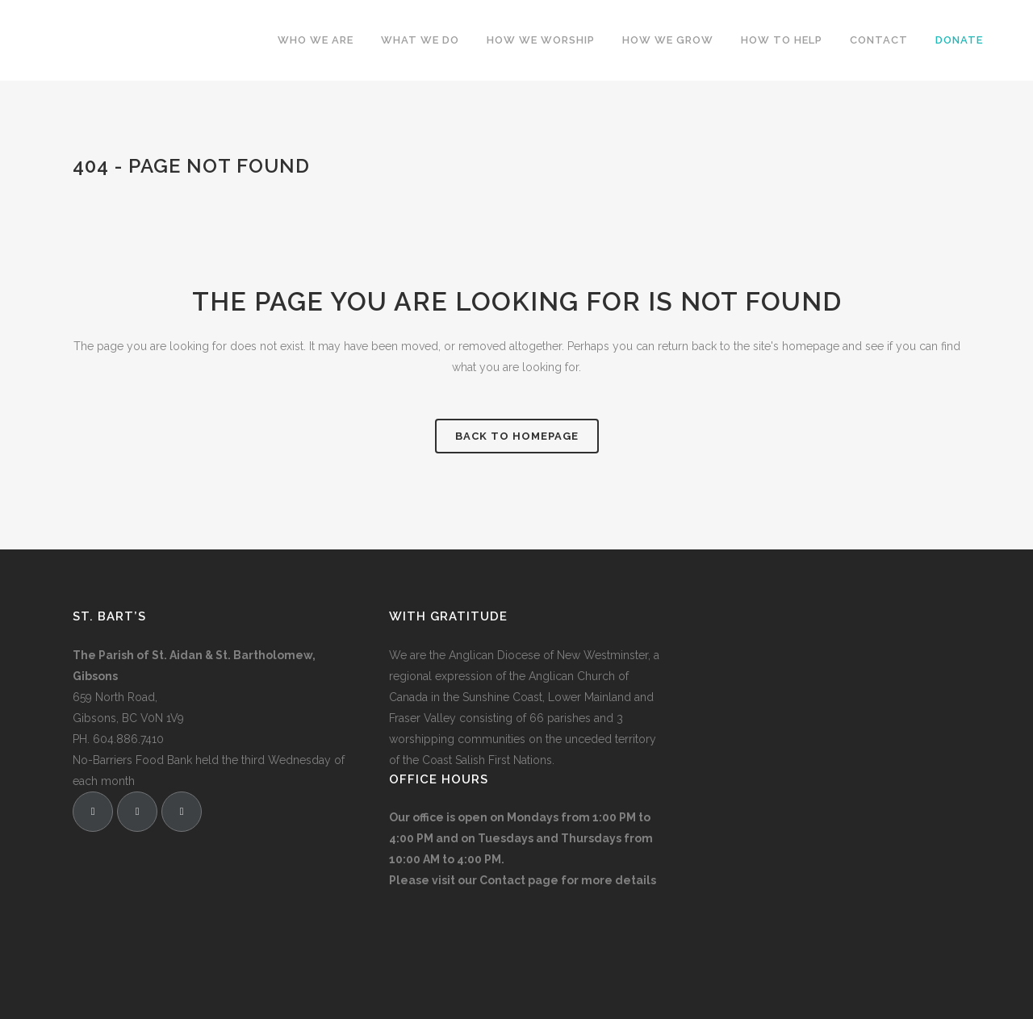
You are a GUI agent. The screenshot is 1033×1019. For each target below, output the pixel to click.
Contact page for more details (567, 880)
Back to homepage (517, 436)
